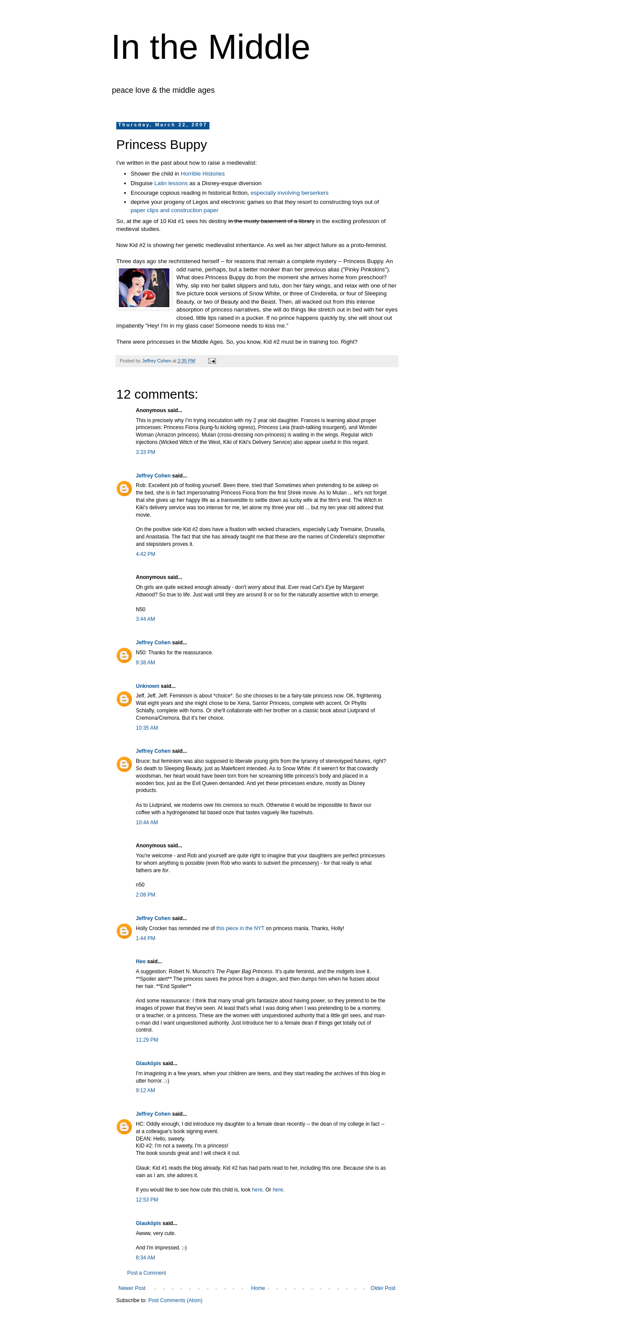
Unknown (147, 686)
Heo (141, 961)
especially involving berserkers (290, 193)
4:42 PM (145, 554)
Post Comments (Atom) (175, 1300)
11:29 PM (147, 1040)
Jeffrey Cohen (153, 476)
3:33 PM (145, 452)
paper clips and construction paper (175, 210)
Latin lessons (171, 183)
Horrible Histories (203, 173)
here (257, 1190)
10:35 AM (147, 728)
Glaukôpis (148, 1063)
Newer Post (131, 1288)
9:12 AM (145, 1090)
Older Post (383, 1288)
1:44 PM (145, 938)
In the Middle (210, 46)
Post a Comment (146, 1273)
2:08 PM (145, 895)
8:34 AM (145, 1258)
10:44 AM (147, 822)
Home (258, 1288)
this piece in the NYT (241, 928)
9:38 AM (145, 663)
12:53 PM (147, 1200)
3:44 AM (145, 619)
